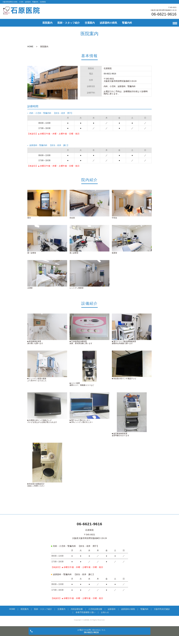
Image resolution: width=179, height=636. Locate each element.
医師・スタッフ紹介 (68, 22)
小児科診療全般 (95, 609)
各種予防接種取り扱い (85, 612)
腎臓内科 (127, 22)
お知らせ (105, 612)
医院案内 (47, 22)
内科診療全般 (77, 609)
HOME (30, 46)
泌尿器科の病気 (108, 22)
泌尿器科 (112, 609)
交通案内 (90, 22)
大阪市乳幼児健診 (162, 609)
